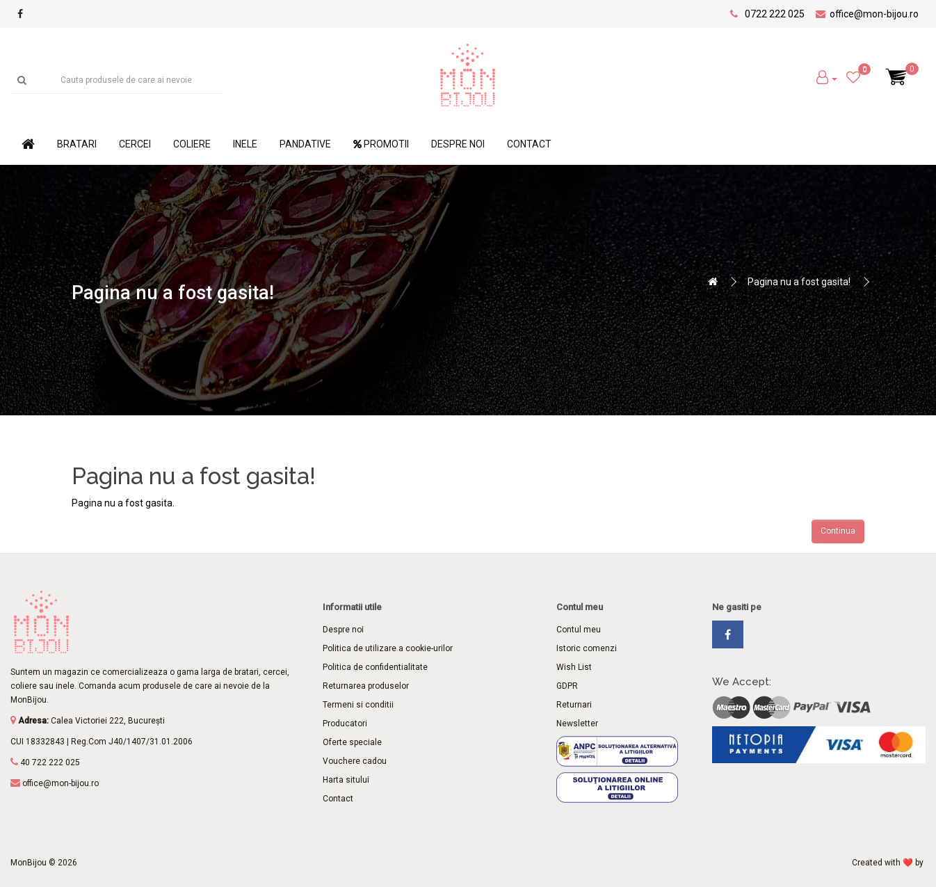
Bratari (77, 144)
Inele (245, 144)
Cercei (135, 144)
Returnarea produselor (366, 686)
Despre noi (458, 144)
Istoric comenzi (586, 648)
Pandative (305, 144)
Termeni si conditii (358, 705)
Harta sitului (346, 780)
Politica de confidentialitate (375, 667)
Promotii (381, 144)
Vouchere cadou (355, 761)
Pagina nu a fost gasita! (799, 281)
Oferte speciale (352, 742)
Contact (529, 144)
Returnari (574, 705)
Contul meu (578, 629)
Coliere (192, 144)
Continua (838, 531)
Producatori (345, 723)
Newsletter (577, 723)
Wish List (574, 667)
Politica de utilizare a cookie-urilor (388, 648)
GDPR (567, 686)
